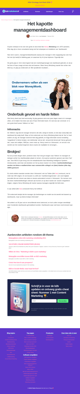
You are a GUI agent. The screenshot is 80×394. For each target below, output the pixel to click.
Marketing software (30, 380)
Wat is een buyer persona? (30, 341)
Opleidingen (49, 11)
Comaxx (40, 217)
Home (2, 19)
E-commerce (11, 337)
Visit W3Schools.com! (56, 220)
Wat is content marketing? (30, 337)
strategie (47, 40)
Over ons (61, 11)
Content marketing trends (11, 339)
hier (56, 173)
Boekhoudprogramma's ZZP (30, 375)
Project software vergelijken (30, 359)
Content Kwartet (49, 337)
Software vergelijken (30, 377)
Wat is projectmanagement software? (30, 364)
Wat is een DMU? (30, 344)
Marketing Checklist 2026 (30, 346)
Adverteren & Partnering (69, 337)
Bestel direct (40, 5)
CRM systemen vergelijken (30, 357)
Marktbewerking (11, 341)
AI (10, 335)
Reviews (37, 11)
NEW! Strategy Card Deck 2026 (39, 2)
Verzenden (63, 301)
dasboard (43, 40)
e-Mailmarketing (11, 356)
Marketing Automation (11, 344)
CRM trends (11, 348)
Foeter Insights (69, 344)
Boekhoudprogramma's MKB (30, 373)
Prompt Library (30, 352)
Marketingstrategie (11, 350)
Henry (46, 47)
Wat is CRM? (30, 369)
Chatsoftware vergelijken (30, 361)
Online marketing (11, 346)
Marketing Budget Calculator (30, 350)
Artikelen (26, 11)
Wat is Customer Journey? (30, 339)
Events (69, 341)
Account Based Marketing (11, 358)
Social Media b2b (11, 354)
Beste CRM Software (30, 367)
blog (6, 19)
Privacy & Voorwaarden (69, 339)
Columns (10, 19)
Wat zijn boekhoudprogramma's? (30, 371)
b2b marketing (36, 40)
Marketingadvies (49, 339)
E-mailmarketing (30, 335)
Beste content (69, 346)
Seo (11, 352)
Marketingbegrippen (30, 348)
